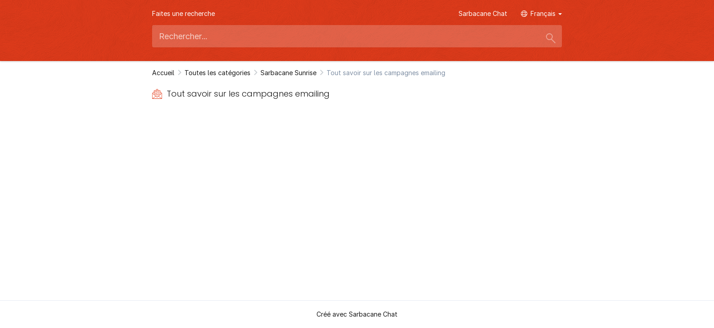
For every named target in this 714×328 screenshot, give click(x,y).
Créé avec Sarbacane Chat (357, 314)
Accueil (163, 73)
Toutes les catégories (217, 73)
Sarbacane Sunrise (288, 73)
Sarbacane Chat (483, 13)
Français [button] (541, 13)
